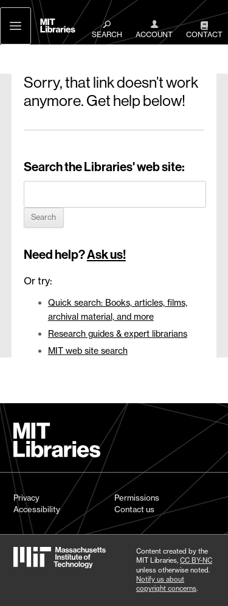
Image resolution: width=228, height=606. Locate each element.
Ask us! (106, 254)
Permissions (136, 497)
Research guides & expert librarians (117, 333)
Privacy (26, 497)
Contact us (134, 509)
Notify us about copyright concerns (166, 584)
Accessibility (36, 509)
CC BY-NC (196, 560)
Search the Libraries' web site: (104, 167)
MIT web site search (88, 350)
